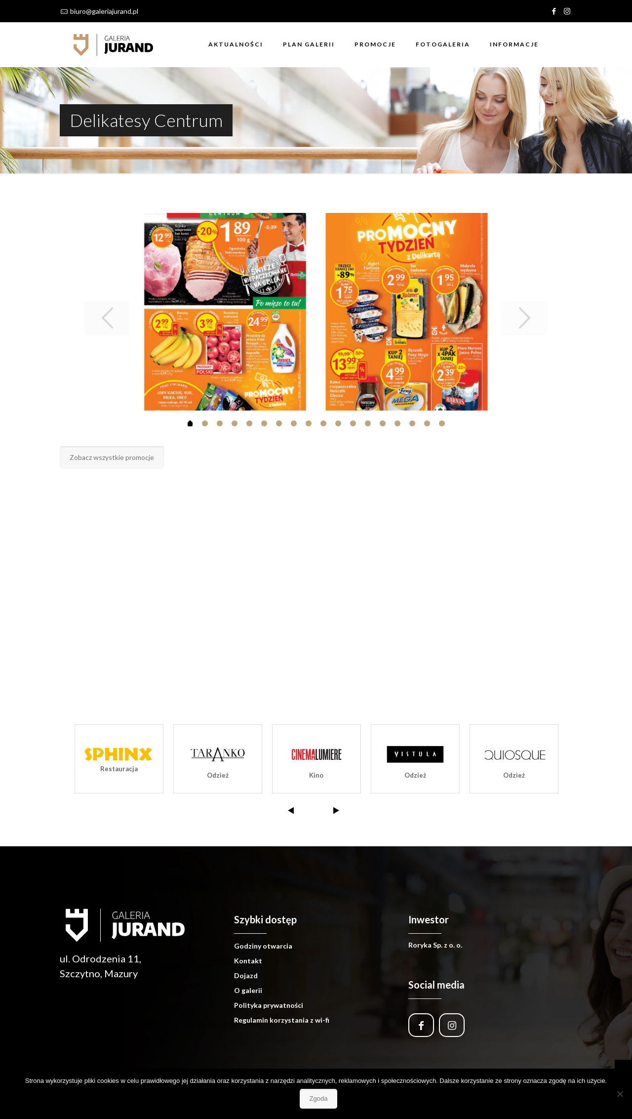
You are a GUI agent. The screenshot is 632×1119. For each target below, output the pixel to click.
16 (427, 423)
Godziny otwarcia (263, 946)
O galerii (248, 990)
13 (383, 423)
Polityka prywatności (268, 1005)
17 (442, 423)
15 (412, 423)
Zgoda (319, 1098)
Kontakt (248, 960)
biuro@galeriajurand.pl (104, 11)
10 (338, 423)
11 (353, 423)
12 (368, 423)
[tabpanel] (316, 312)
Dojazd (246, 975)
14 (397, 423)
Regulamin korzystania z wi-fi (281, 1020)
